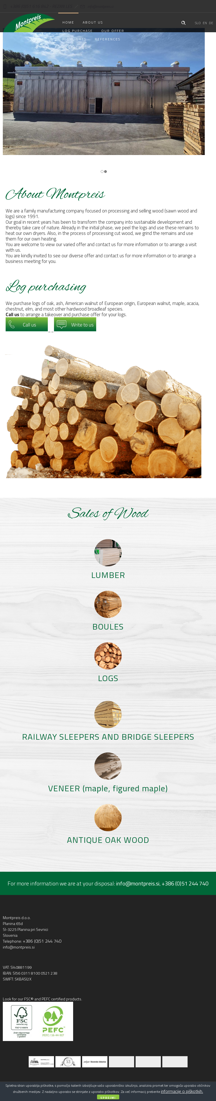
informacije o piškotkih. (182, 1091)
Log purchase (77, 30)
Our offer (112, 30)
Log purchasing (46, 287)
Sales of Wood (108, 514)
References (107, 39)
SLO (198, 23)
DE (211, 23)
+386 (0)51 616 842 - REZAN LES (37, 6)
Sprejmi (108, 1097)
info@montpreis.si (93, 6)
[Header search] (183, 22)
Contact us (74, 47)
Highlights (74, 39)
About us (93, 22)
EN (205, 23)
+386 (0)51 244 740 (185, 883)
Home (68, 22)
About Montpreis (55, 194)
